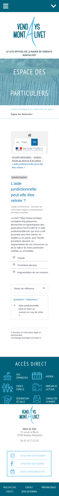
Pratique (24, 109)
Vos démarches (22, 376)
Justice (38, 157)
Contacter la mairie (51, 400)
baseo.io (37, 338)
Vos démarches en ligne (41, 109)
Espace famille (20, 387)
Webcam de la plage (51, 387)
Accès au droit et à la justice (27, 160)
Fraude (18, 258)
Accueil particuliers (22, 157)
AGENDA (49, 376)
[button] (6, 6)
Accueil (14, 109)
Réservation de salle (22, 400)
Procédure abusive (24, 265)
